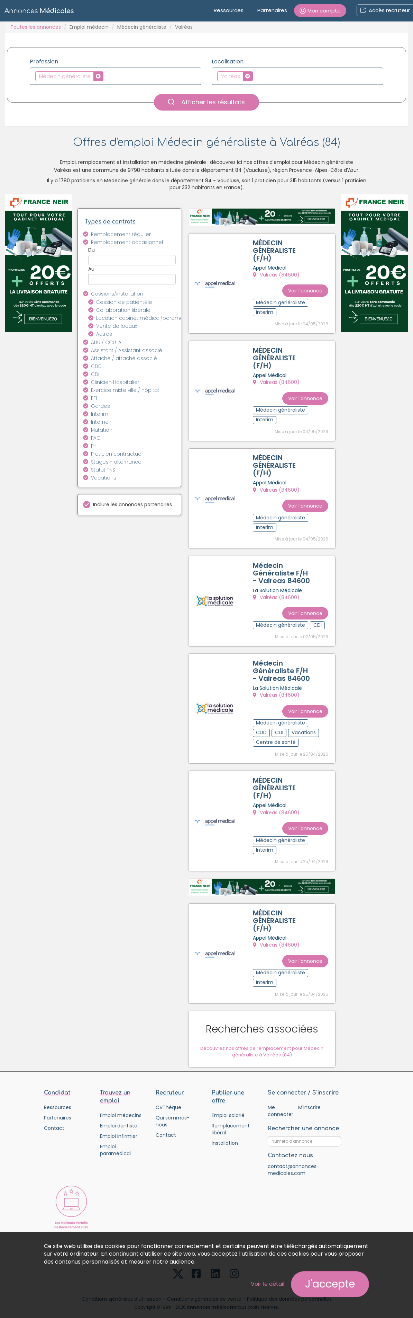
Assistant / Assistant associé (126, 350)
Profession (44, 61)
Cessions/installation (117, 293)
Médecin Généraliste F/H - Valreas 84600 (282, 567)
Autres (104, 334)
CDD (96, 366)
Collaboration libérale (123, 310)
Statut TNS (103, 469)
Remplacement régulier (121, 234)
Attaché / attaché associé (124, 358)
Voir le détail (267, 1284)
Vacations (103, 477)
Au (91, 268)
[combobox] (115, 76)
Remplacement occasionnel (127, 242)
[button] (320, 10)
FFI (94, 398)
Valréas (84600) (277, 592)
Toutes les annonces (35, 27)
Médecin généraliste (141, 27)
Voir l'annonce (304, 287)
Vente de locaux (116, 326)
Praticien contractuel (117, 453)
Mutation (101, 430)
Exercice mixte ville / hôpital (125, 390)
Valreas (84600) (277, 276)
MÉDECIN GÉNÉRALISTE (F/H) (275, 251)
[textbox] (107, 75)
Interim (99, 414)
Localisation (228, 61)
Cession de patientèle (124, 302)
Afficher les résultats (206, 102)
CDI (95, 374)
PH (94, 445)
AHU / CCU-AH (108, 342)
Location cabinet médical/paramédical (140, 318)
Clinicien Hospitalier (115, 382)
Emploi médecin (89, 27)
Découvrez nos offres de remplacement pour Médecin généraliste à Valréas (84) (261, 1037)
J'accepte (330, 1284)
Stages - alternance (116, 461)
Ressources (229, 10)
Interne (100, 422)
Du (91, 249)
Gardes (100, 406)
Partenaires (272, 10)
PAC (95, 437)
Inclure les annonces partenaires (132, 504)
